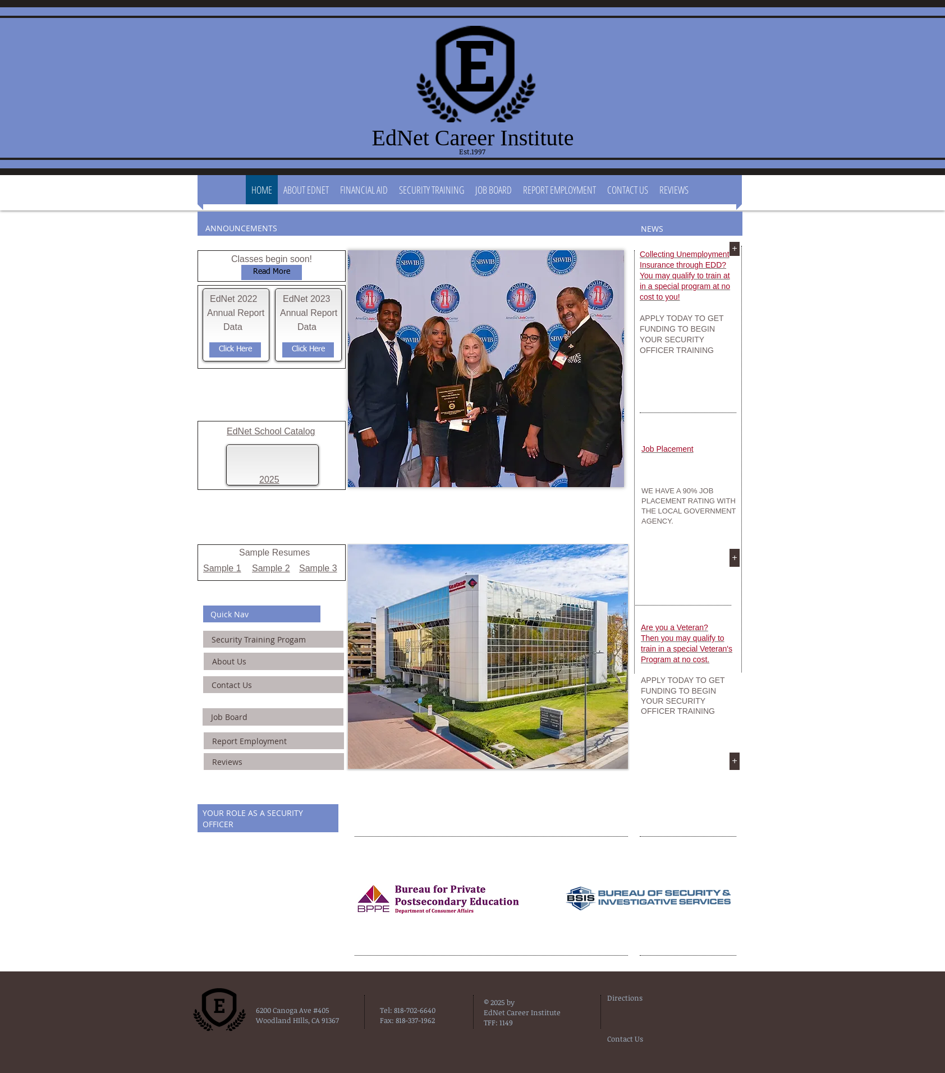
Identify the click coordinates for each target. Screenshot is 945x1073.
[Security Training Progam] (273, 639)
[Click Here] (235, 349)
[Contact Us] (273, 684)
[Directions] (635, 998)
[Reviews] (274, 761)
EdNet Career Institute (473, 137)
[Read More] (271, 272)
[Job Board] (273, 717)
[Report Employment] (274, 740)
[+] (735, 249)
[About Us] (274, 661)
